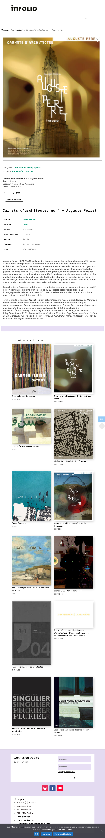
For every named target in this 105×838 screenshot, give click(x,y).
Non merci (46, 834)
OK (36, 834)
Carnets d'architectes (22, 171)
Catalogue (6, 30)
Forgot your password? (66, 772)
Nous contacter (25, 820)
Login (74, 777)
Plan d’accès (23, 816)
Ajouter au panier (14, 199)
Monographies (33, 167)
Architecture (18, 30)
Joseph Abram (29, 219)
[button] (97, 39)
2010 (25, 224)
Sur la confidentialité (62, 834)
